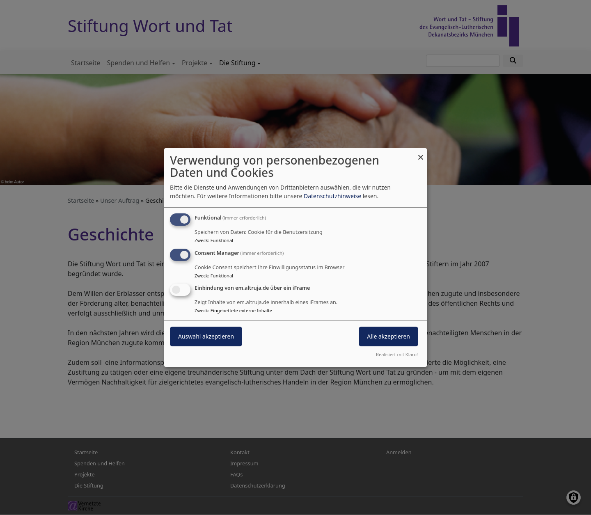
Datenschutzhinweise (332, 196)
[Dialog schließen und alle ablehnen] (421, 153)
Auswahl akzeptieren (206, 337)
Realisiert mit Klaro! (397, 354)
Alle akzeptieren (388, 337)
